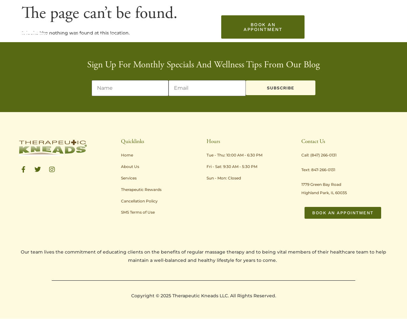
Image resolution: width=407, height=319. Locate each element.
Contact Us (105, 34)
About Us (104, 20)
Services (134, 20)
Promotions (207, 20)
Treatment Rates (168, 20)
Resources (242, 20)
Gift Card (132, 34)
